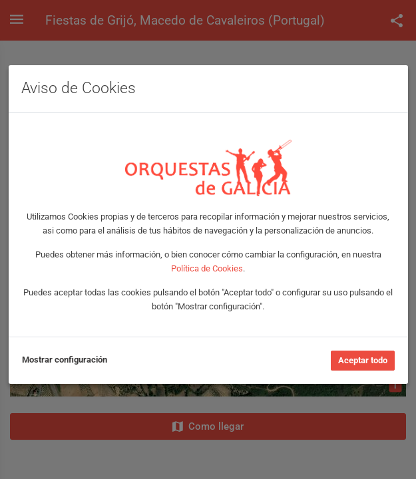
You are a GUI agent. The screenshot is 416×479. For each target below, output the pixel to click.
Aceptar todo (362, 360)
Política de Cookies (207, 268)
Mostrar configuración (64, 360)
